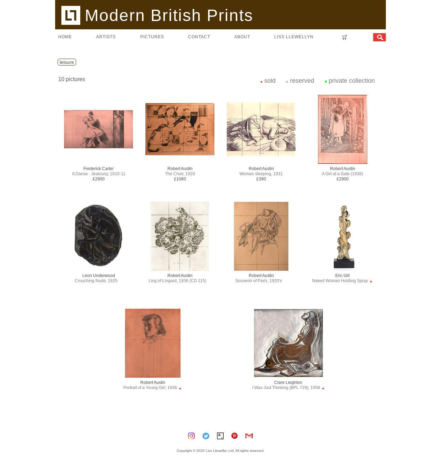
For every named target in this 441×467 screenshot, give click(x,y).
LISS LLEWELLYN (294, 36)
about (242, 36)
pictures (152, 36)
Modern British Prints (157, 15)
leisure (67, 62)
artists (106, 36)
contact (199, 36)
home (65, 36)
